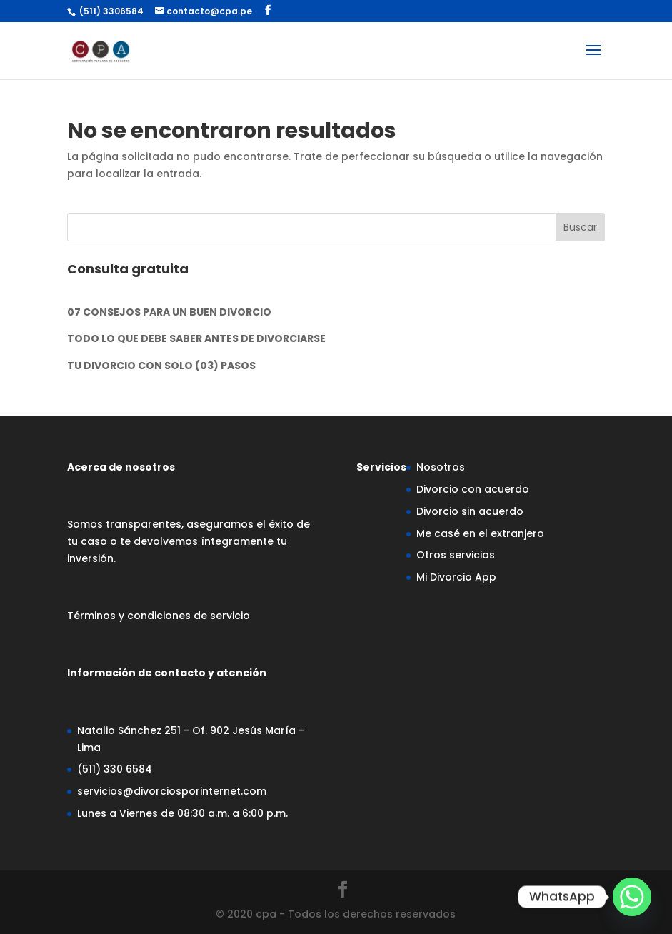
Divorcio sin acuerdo (469, 511)
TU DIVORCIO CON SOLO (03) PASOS (161, 365)
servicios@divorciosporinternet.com (171, 791)
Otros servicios (455, 555)
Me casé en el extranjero (480, 533)
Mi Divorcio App (456, 577)
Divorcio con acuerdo (472, 489)
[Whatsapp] (632, 897)
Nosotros (440, 467)
